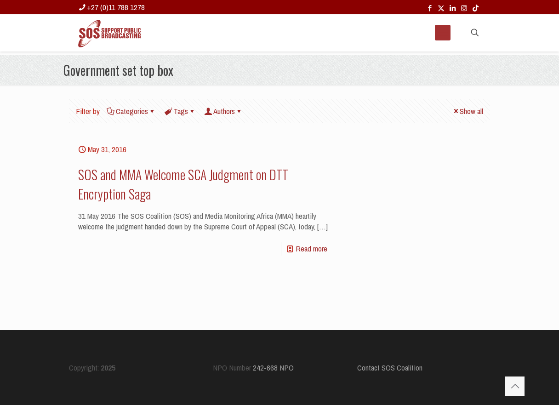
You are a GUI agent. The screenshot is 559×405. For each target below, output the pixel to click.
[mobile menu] (443, 32)
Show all (467, 111)
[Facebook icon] (429, 8)
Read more (311, 248)
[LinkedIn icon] (452, 8)
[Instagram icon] (464, 8)
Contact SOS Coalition (389, 367)
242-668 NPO (273, 367)
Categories (131, 111)
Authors (223, 111)
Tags (180, 111)
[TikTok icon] (475, 8)
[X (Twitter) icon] (441, 8)
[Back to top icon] (515, 386)
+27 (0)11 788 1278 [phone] (116, 7)
